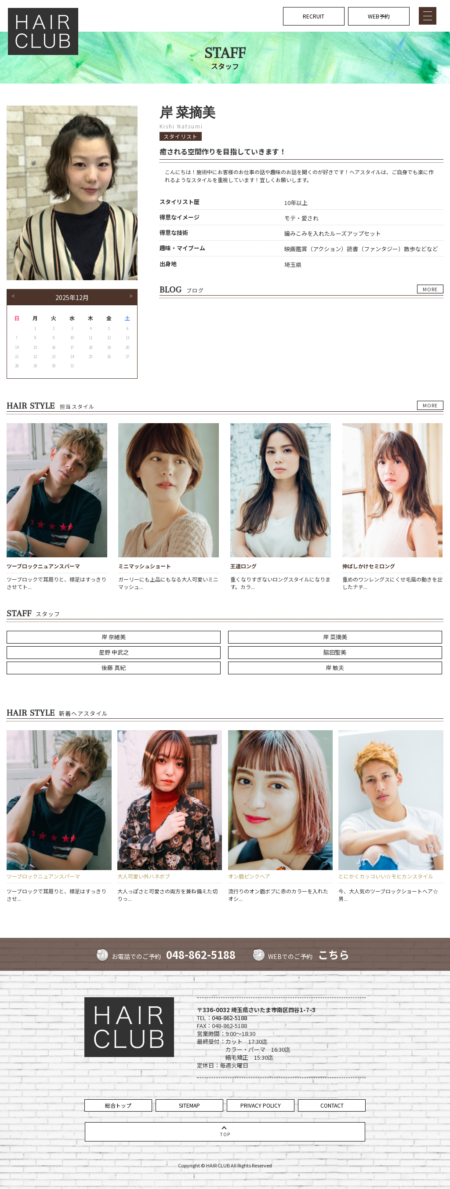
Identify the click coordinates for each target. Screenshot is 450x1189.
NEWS (296, 74)
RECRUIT (313, 16)
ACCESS (298, 228)
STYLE (297, 143)
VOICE (297, 194)
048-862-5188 (201, 954)
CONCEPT (301, 57)
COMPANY (301, 245)
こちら (333, 954)
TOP (294, 40)
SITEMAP (189, 1105)
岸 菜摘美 (335, 637)
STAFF (297, 125)
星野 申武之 (114, 652)
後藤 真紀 (114, 667)
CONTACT (332, 1105)
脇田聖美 (334, 652)
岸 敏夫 (335, 667)
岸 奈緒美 (114, 637)
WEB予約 (379, 16)
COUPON (300, 108)
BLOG (295, 176)
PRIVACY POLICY (260, 1105)
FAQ (294, 211)
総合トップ (118, 1105)
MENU (296, 91)
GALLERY (300, 160)
